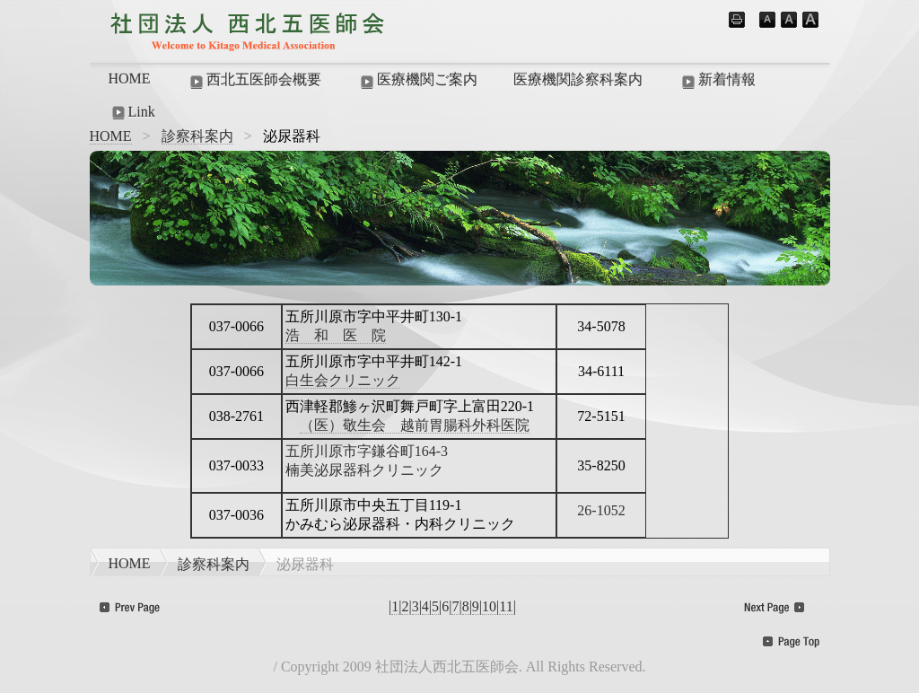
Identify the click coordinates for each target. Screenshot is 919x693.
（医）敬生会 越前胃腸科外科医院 (415, 425)
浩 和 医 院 (335, 335)
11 (505, 606)
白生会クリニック (342, 380)
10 (489, 606)
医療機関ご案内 (417, 81)
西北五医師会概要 (254, 81)
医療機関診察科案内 (578, 79)
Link (132, 112)
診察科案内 (197, 136)
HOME (130, 78)
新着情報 (717, 81)
